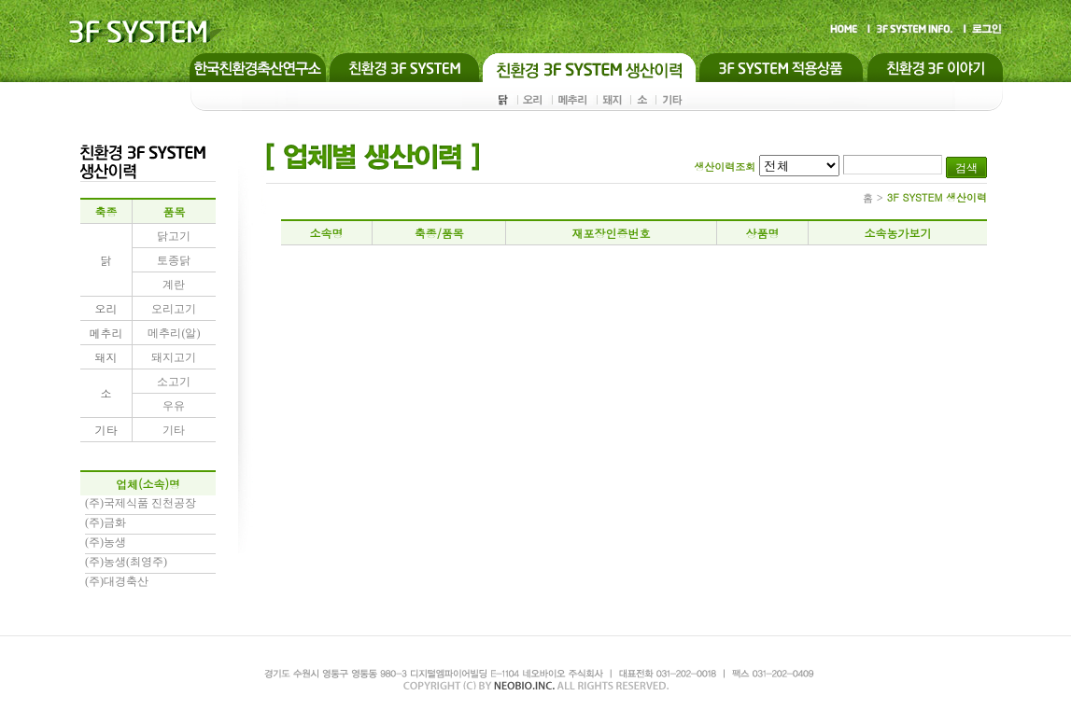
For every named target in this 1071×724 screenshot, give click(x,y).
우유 (173, 405)
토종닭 (173, 260)
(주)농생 (105, 542)
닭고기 (173, 236)
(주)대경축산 (116, 581)
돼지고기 (173, 357)
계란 (173, 284)
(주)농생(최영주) (126, 561)
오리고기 (173, 308)
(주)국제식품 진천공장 (140, 502)
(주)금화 (105, 522)
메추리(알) (174, 333)
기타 (173, 430)
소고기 (173, 381)
